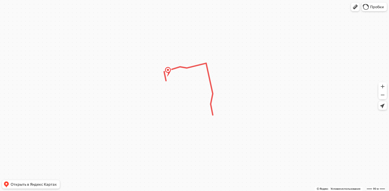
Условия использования (345, 188)
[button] (355, 7)
